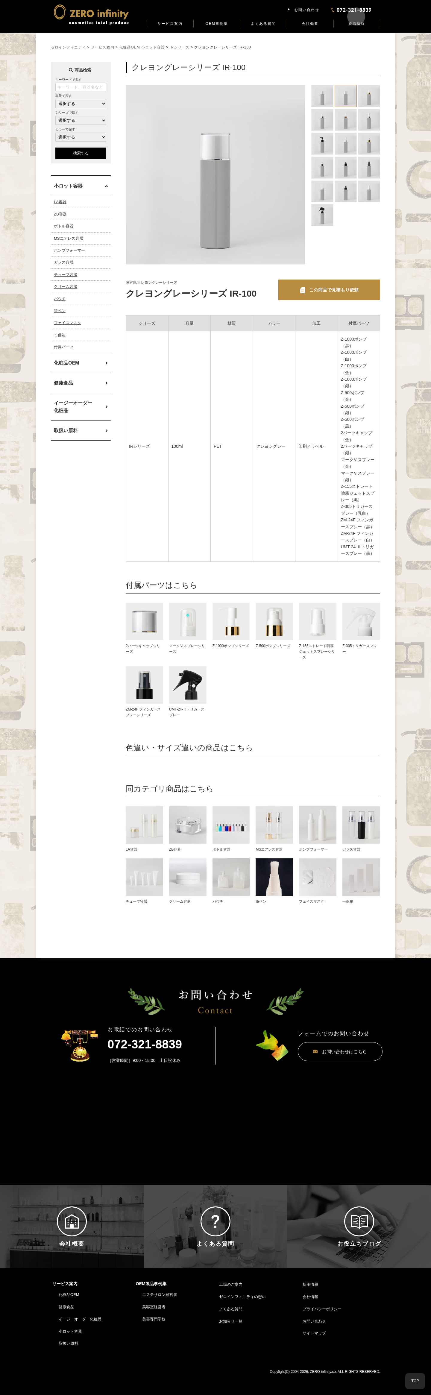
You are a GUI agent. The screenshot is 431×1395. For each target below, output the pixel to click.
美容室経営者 (154, 1324)
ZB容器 (60, 214)
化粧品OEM (66, 362)
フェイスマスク (67, 323)
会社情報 (310, 1314)
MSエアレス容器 (68, 238)
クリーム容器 (65, 286)
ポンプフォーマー (69, 250)
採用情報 (310, 1302)
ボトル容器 (63, 226)
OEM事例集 (216, 24)
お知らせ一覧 (230, 1338)
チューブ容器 (65, 274)
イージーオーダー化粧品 (73, 406)
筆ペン (60, 311)
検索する (81, 153)
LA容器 (60, 202)
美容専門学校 (154, 1337)
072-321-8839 (144, 1044)
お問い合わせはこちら (321, 1052)
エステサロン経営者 (159, 1312)
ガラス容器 (63, 262)
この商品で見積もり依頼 (333, 289)
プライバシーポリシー (322, 1326)
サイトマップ (314, 1351)
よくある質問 (263, 24)
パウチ (60, 299)
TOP (415, 1381)
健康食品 (63, 382)
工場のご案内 (230, 1302)
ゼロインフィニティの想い (242, 1314)
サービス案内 (170, 24)
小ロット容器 (70, 1349)
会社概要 (310, 24)
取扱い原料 (66, 430)
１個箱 (60, 335)
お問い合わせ (306, 10)
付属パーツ (63, 347)
